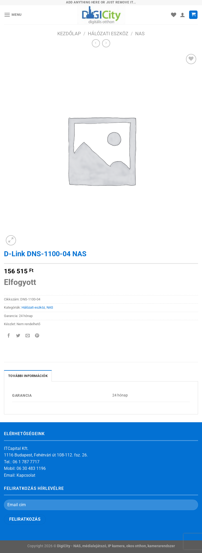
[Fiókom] (182, 15)
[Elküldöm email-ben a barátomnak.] (27, 335)
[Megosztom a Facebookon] (8, 335)
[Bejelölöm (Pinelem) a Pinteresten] (37, 335)
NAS (140, 33)
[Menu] (13, 14)
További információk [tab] (28, 376)
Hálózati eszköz (108, 33)
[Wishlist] (173, 15)
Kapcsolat (26, 475)
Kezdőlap (69, 33)
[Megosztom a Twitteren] (18, 335)
